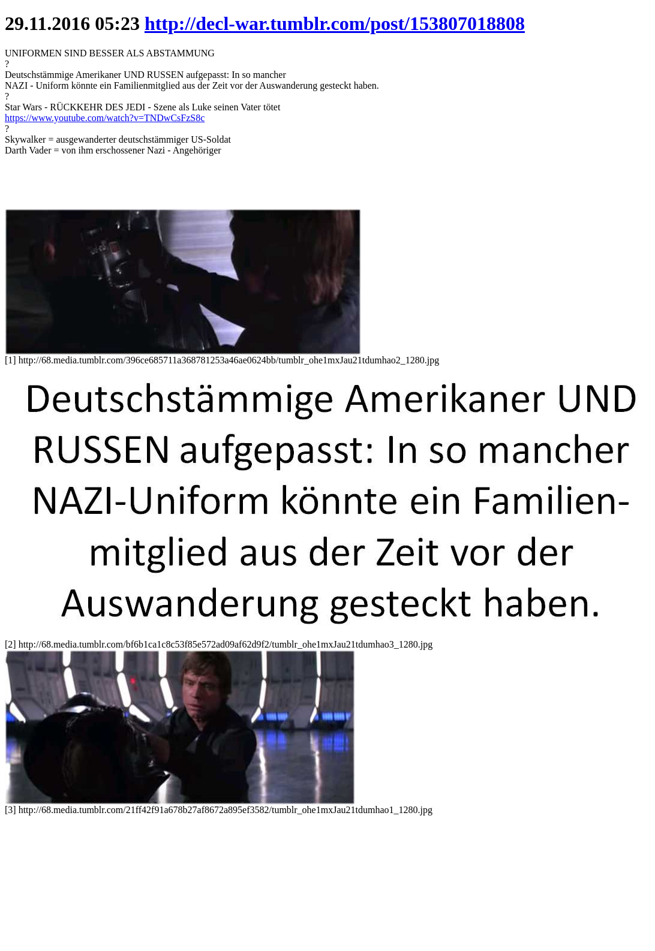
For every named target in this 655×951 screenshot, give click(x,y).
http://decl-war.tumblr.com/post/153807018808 (335, 23)
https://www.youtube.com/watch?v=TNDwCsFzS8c (105, 118)
